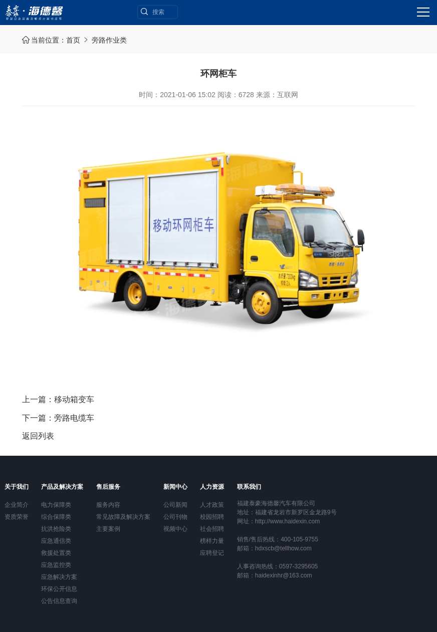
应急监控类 (56, 564)
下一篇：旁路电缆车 (58, 418)
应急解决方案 (59, 576)
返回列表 (38, 436)
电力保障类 (56, 504)
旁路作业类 (109, 40)
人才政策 (212, 504)
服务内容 (108, 504)
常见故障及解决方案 (123, 516)
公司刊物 (175, 516)
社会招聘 (212, 528)
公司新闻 (175, 504)
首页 (73, 40)
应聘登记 (212, 552)
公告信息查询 (59, 600)
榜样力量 (212, 540)
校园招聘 (212, 516)
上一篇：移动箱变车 (58, 399)
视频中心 (175, 528)
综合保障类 (56, 516)
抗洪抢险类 (56, 528)
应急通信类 (56, 540)
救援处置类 (56, 552)
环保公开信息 (59, 588)
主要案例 (108, 528)
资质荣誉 (17, 516)
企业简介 (17, 504)
